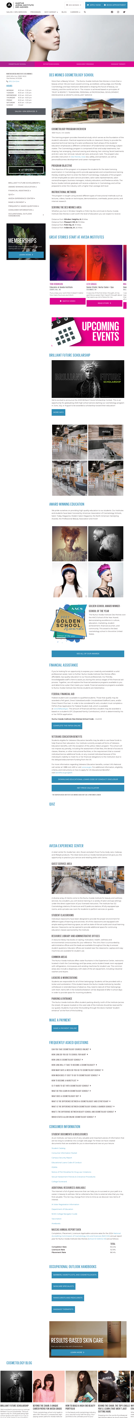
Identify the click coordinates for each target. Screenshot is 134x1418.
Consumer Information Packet (64, 1045)
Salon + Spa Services (26, 111)
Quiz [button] (52, 696)
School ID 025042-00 (97, 1131)
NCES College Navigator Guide (64, 1106)
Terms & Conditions (21, 1405)
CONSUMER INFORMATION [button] (64, 1019)
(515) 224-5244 (14, 81)
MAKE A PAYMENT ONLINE (65, 920)
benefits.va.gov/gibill (63, 665)
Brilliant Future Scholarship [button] (69, 355)
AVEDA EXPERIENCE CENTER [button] (66, 738)
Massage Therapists (63, 1201)
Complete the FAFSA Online (67, 618)
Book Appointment (115, 5)
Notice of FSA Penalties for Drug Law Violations (71, 1064)
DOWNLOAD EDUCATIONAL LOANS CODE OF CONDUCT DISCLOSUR (88, 671)
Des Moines (73, 5)
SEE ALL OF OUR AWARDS (88, 546)
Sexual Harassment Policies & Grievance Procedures (73, 1069)
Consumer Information (21, 1408)
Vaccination (57, 1111)
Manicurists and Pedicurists (67, 1190)
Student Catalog (58, 1040)
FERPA (54, 1059)
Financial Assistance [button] (63, 557)
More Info (58, 412)
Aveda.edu (56, 1116)
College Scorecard (59, 1074)
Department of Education (62, 1101)
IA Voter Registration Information (65, 1097)
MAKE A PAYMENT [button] (60, 912)
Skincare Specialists (63, 1178)
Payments (48, 1408)
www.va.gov (87, 659)
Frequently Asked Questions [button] (68, 935)
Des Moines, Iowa (78, 157)
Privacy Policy (31, 164)
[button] (71, 941)
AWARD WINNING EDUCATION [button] (66, 450)
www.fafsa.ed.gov (61, 601)
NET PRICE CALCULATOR (88, 680)
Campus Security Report (62, 1050)
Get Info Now (26, 170)
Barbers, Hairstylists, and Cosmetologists (74, 1167)
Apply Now (94, 5)
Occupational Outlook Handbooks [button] (72, 1159)
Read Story (104, 303)
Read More (16, 1322)
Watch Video (67, 301)
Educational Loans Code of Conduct (67, 1055)
